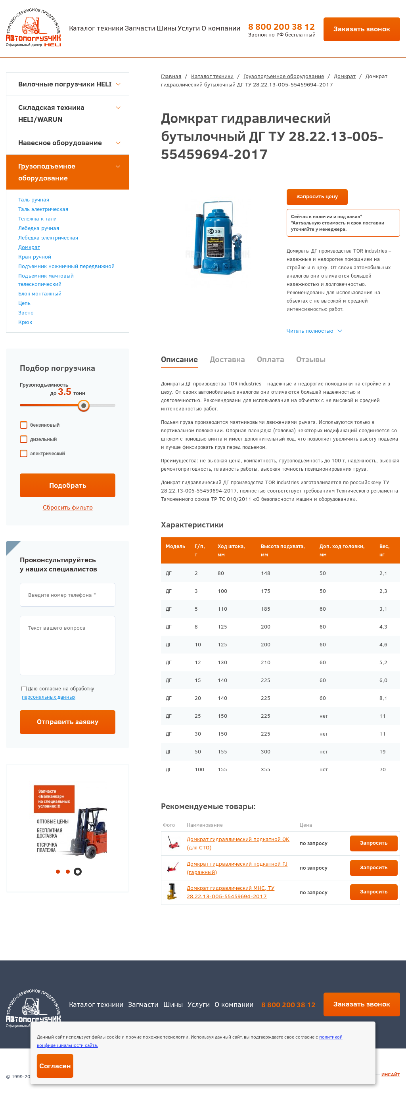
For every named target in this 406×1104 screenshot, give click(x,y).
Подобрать (67, 485)
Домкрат (345, 76)
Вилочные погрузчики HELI (69, 84)
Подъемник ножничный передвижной (66, 266)
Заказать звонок (361, 29)
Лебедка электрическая (48, 238)
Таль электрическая (43, 209)
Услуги (189, 27)
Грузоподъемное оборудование (283, 76)
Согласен (55, 1066)
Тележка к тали (37, 218)
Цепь (24, 303)
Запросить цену (317, 196)
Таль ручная (33, 199)
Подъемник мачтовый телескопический (46, 280)
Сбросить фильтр (68, 507)
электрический (47, 453)
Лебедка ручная (38, 228)
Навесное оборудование (69, 143)
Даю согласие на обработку (57, 693)
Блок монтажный (39, 293)
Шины (166, 27)
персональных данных (48, 696)
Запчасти (140, 27)
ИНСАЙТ (390, 1074)
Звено (26, 312)
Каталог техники (96, 27)
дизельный (43, 439)
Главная (171, 76)
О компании (220, 27)
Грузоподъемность (44, 385)
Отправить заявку (68, 721)
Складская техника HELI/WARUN (69, 113)
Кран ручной (34, 257)
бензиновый (44, 425)
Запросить (374, 843)
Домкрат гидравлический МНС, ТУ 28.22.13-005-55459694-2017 (230, 892)
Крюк (25, 322)
